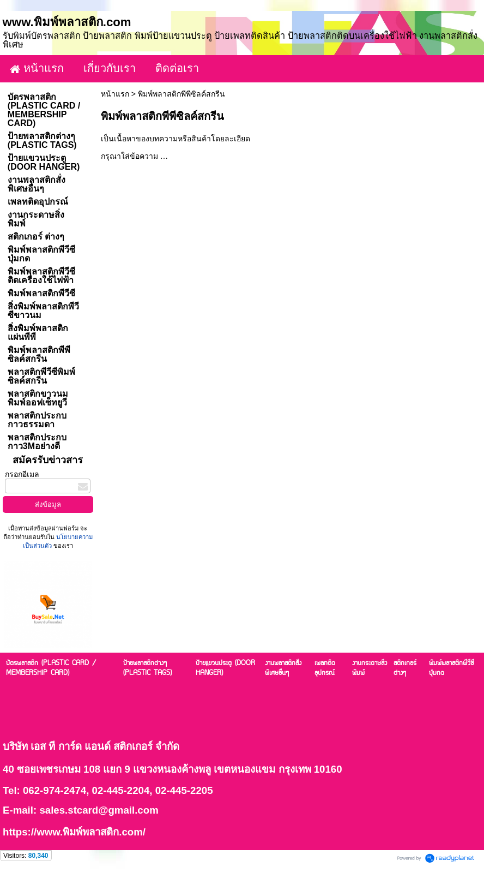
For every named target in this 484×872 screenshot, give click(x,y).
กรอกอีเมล (22, 474)
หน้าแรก (115, 93)
